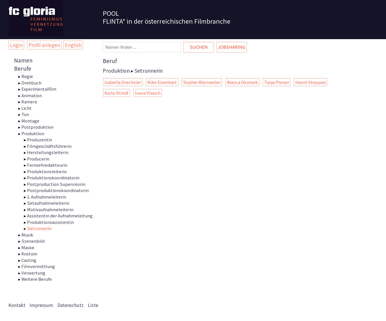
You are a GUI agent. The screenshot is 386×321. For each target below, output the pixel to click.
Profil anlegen (44, 44)
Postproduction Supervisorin (56, 184)
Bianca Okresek (242, 82)
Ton (25, 114)
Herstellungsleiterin (47, 152)
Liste (93, 305)
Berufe (22, 68)
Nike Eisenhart (162, 82)
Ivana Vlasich (147, 93)
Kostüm (29, 254)
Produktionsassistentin (50, 222)
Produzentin (39, 139)
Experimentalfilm (38, 89)
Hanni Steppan (310, 82)
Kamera (29, 101)
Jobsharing (231, 47)
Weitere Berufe (36, 279)
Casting (28, 260)
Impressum (41, 305)
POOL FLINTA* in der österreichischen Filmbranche (166, 16)
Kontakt (16, 305)
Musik (27, 235)
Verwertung (33, 273)
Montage (30, 121)
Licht (26, 108)
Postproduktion (37, 127)
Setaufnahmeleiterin (48, 203)
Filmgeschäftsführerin (49, 146)
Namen (23, 60)
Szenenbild (32, 241)
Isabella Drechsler (122, 82)
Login (16, 44)
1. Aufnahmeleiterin (46, 197)
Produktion (32, 133)
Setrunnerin (39, 228)
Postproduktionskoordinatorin (58, 190)
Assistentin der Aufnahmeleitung (60, 216)
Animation (31, 95)
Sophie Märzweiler (202, 82)
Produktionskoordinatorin (53, 177)
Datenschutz (70, 305)
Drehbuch (31, 83)
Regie (27, 76)
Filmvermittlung (38, 266)
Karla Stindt (116, 93)
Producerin (38, 159)
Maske (27, 247)
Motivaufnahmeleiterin (50, 209)
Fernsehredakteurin (47, 165)
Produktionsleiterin (47, 171)
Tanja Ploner (276, 82)
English (73, 44)
